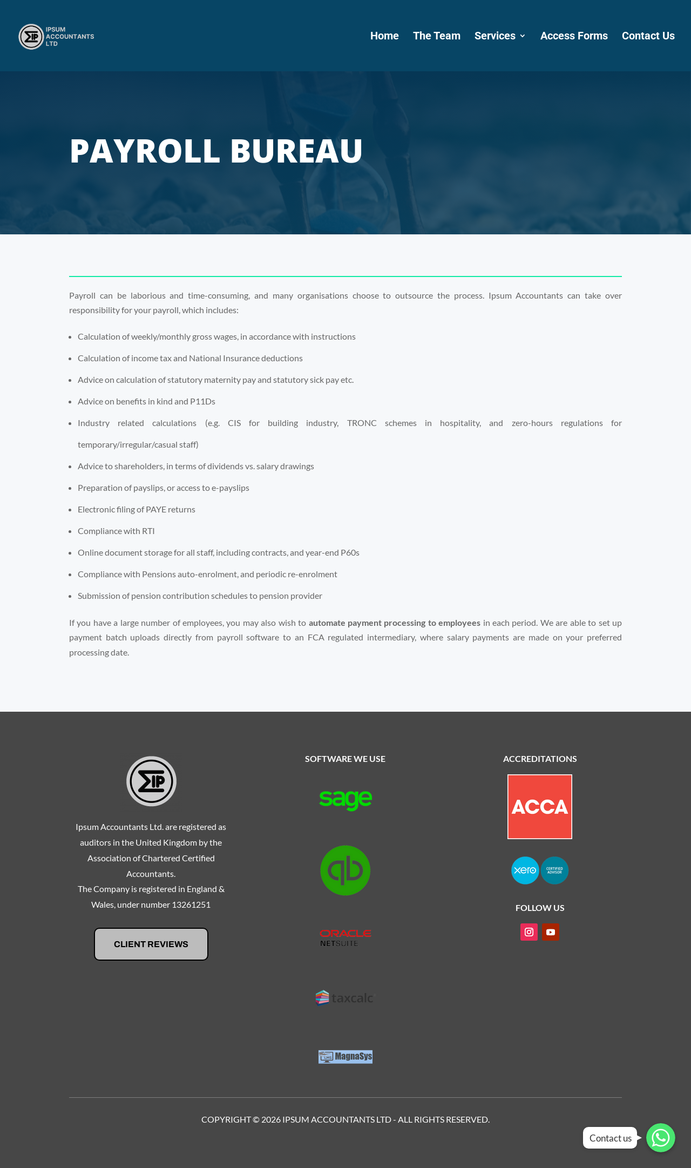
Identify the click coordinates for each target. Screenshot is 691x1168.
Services (495, 37)
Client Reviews (151, 944)
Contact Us (648, 37)
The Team (436, 37)
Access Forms (574, 37)
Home (384, 37)
